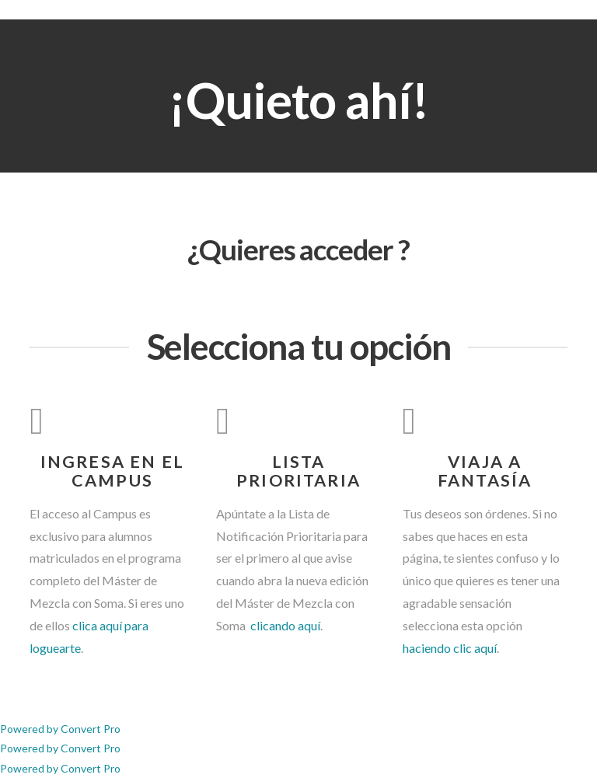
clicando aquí (284, 625)
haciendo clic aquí (450, 647)
